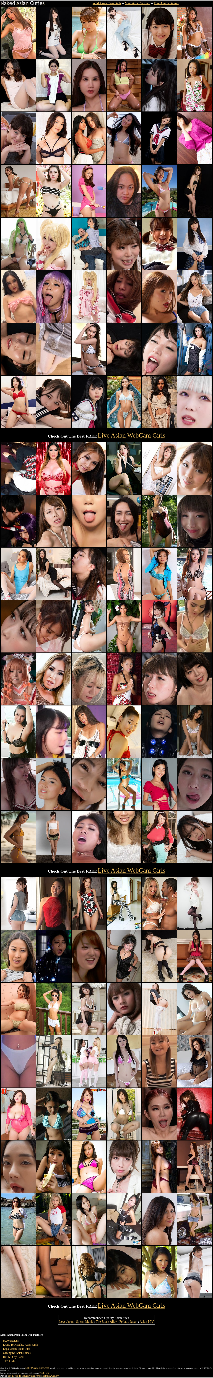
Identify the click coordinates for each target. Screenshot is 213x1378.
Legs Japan (66, 1321)
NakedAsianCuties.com (37, 1368)
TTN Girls (9, 1361)
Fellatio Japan (128, 1321)
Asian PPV (147, 1321)
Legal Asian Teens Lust (16, 1348)
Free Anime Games (166, 3)
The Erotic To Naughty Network (23, 1375)
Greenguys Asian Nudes (17, 1352)
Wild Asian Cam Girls (107, 3)
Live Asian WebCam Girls (131, 435)
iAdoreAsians (11, 1340)
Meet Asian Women (137, 3)
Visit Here (44, 1373)
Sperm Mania (84, 1321)
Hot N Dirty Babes (13, 1356)
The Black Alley (106, 1321)
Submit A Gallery (50, 1375)
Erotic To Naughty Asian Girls (20, 1344)
